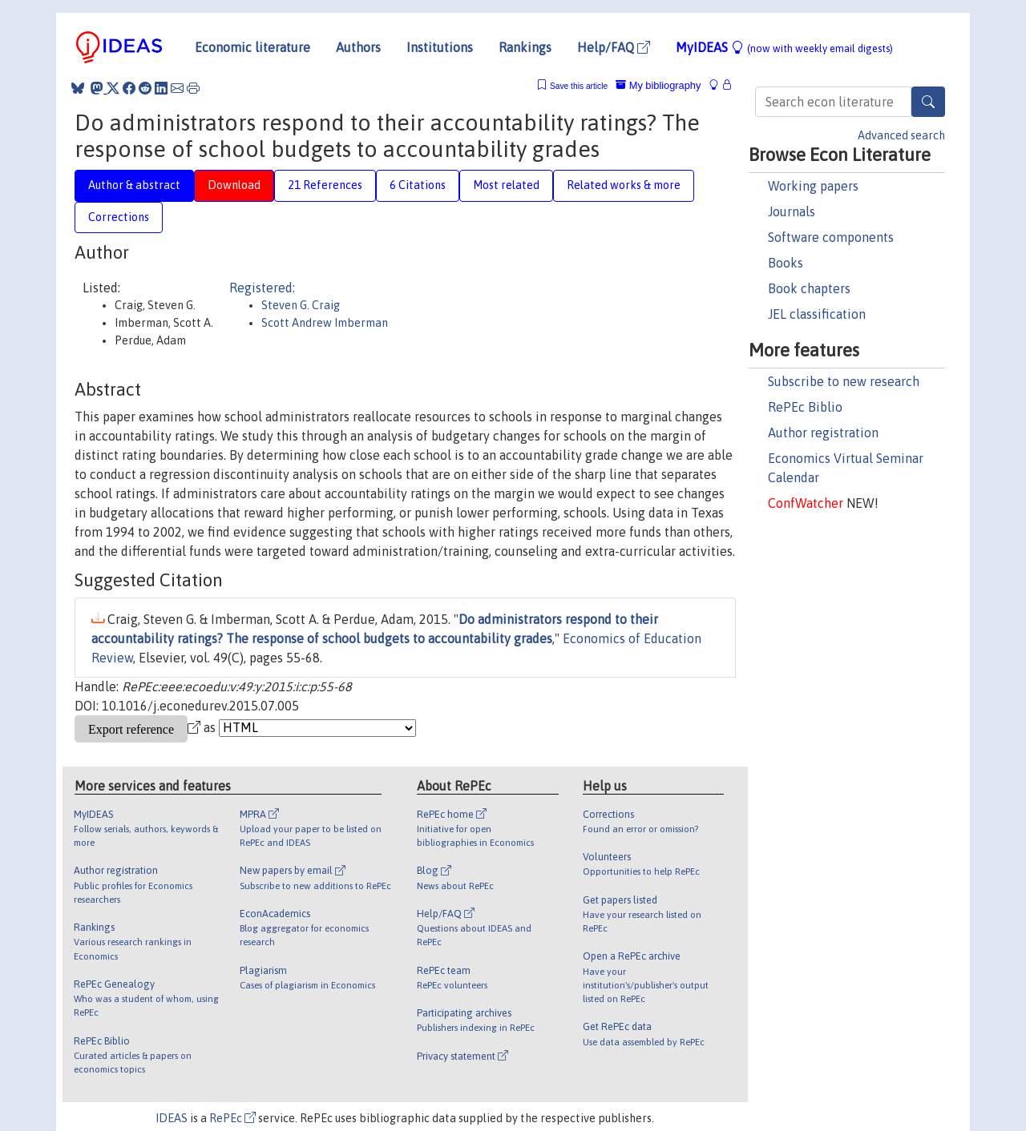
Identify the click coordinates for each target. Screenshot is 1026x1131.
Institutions (439, 47)
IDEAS (172, 1118)
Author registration (823, 432)
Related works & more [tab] (624, 185)
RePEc (232, 1118)
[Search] (928, 102)
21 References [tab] (325, 185)
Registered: (262, 287)
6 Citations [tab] (418, 185)
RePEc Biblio (805, 407)
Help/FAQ (613, 47)
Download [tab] (234, 185)
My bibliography (658, 85)
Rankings (525, 47)
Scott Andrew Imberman (324, 322)
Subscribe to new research (843, 381)
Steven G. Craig (300, 305)
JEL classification (817, 314)
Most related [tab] (506, 185)
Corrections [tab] (118, 217)
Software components (831, 237)
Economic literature (252, 47)
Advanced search (901, 135)
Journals (791, 211)
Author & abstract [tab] (134, 185)
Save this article (579, 86)
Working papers (813, 186)
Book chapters (809, 288)
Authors (358, 47)
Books (785, 263)
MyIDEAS (784, 47)
